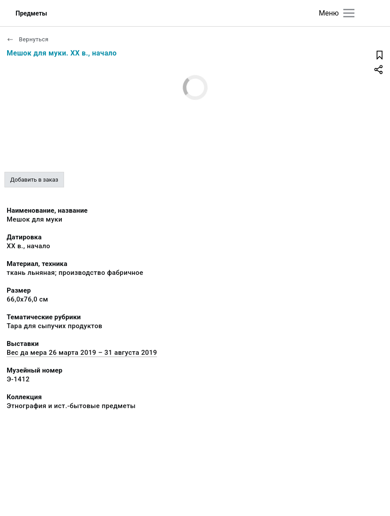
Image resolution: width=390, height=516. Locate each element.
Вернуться (27, 39)
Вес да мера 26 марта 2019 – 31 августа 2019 (82, 353)
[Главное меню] (349, 13)
